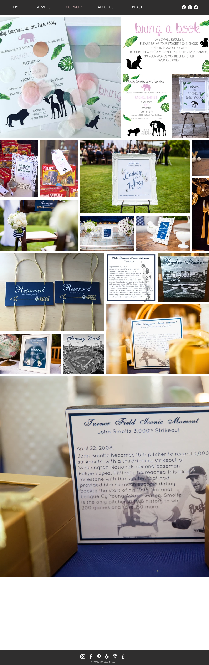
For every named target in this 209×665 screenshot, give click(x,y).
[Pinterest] (196, 7)
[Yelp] (107, 656)
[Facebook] (190, 7)
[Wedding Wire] (115, 656)
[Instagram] (184, 7)
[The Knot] (123, 656)
